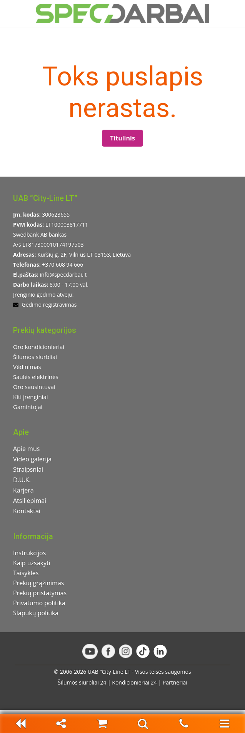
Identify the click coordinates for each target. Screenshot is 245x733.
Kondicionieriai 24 (134, 682)
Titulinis (122, 138)
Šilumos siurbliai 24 (82, 682)
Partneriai (175, 682)
